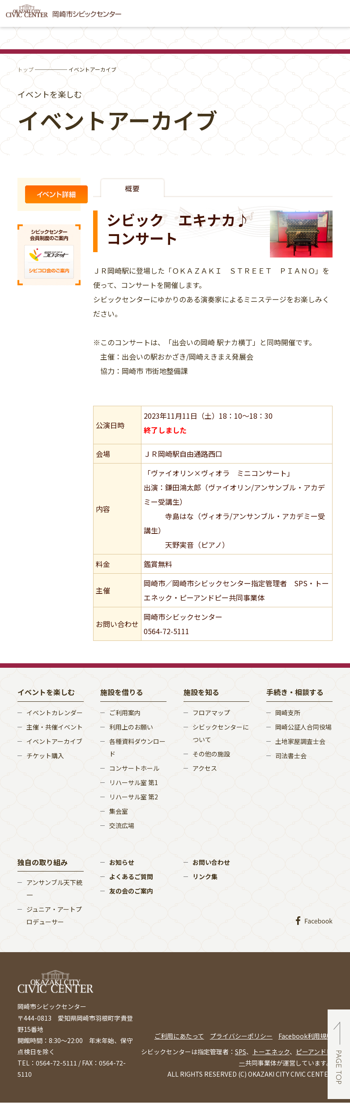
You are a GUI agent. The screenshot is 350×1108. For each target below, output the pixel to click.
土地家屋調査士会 (300, 741)
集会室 (118, 811)
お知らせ (121, 862)
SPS (240, 1051)
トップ (25, 69)
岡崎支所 (287, 712)
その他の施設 (211, 753)
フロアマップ (211, 712)
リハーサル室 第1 (133, 782)
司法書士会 (291, 755)
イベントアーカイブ (54, 741)
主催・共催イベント (54, 726)
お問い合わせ (211, 862)
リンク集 (205, 876)
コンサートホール (134, 768)
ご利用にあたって (179, 1035)
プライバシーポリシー (241, 1035)
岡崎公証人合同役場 (303, 726)
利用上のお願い (131, 726)
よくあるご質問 (131, 876)
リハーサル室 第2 (133, 796)
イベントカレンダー (54, 712)
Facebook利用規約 (305, 1035)
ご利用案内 (125, 712)
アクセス (204, 768)
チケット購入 (45, 755)
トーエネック (271, 1051)
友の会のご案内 (131, 890)
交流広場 (121, 825)
